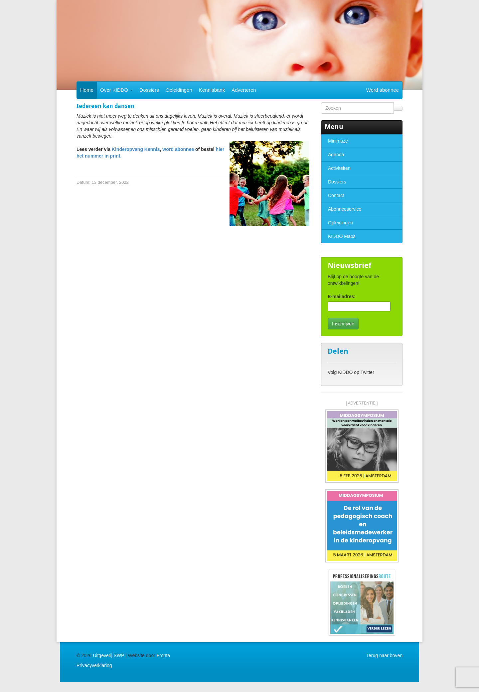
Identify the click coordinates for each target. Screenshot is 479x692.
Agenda (336, 154)
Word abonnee (382, 90)
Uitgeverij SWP (108, 655)
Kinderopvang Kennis (136, 149)
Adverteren (244, 90)
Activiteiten (339, 168)
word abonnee (178, 149)
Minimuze (338, 141)
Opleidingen (179, 90)
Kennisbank (212, 90)
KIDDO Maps (341, 236)
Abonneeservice (344, 209)
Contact (336, 195)
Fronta (163, 655)
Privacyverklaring (94, 665)
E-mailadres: (342, 296)
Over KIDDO (116, 90)
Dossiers (149, 90)
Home (86, 90)
